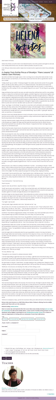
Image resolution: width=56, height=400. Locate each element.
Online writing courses (26, 1)
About (50, 2)
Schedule (41, 1)
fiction (5, 319)
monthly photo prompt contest (34, 312)
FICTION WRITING (14, 319)
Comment (4, 334)
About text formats (47, 348)
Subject (4, 330)
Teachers (46, 1)
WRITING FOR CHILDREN (27, 319)
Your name (4, 326)
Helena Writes (14, 306)
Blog (22, 5)
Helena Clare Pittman (9, 388)
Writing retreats (35, 1)
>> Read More (50, 394)
